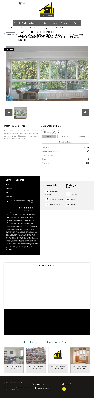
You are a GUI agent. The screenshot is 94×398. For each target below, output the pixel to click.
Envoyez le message (26, 208)
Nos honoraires (23, 387)
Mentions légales (15, 387)
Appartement (39, 28)
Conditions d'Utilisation (22, 247)
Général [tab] (48, 137)
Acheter (32, 23)
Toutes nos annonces (14, 389)
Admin (6, 389)
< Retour (10, 34)
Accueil (17, 23)
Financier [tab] (81, 137)
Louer (40, 23)
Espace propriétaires (40, 388)
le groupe (55, 23)
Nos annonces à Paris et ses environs (22, 28)
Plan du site (7, 387)
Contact (77, 23)
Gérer (46, 23)
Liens (29, 387)
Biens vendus (66, 23)
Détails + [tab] (65, 137)
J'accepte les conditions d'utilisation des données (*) (22, 201)
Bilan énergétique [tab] (65, 142)
